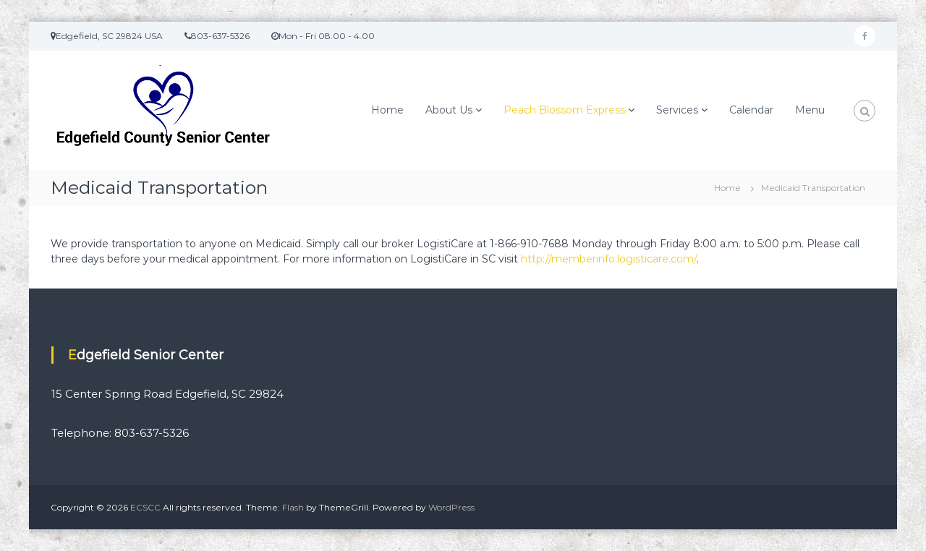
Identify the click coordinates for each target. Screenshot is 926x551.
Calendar (751, 109)
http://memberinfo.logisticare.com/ (609, 258)
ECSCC (145, 507)
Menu (810, 109)
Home (387, 109)
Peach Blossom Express (564, 109)
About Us (448, 109)
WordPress (451, 507)
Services (677, 109)
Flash (293, 507)
